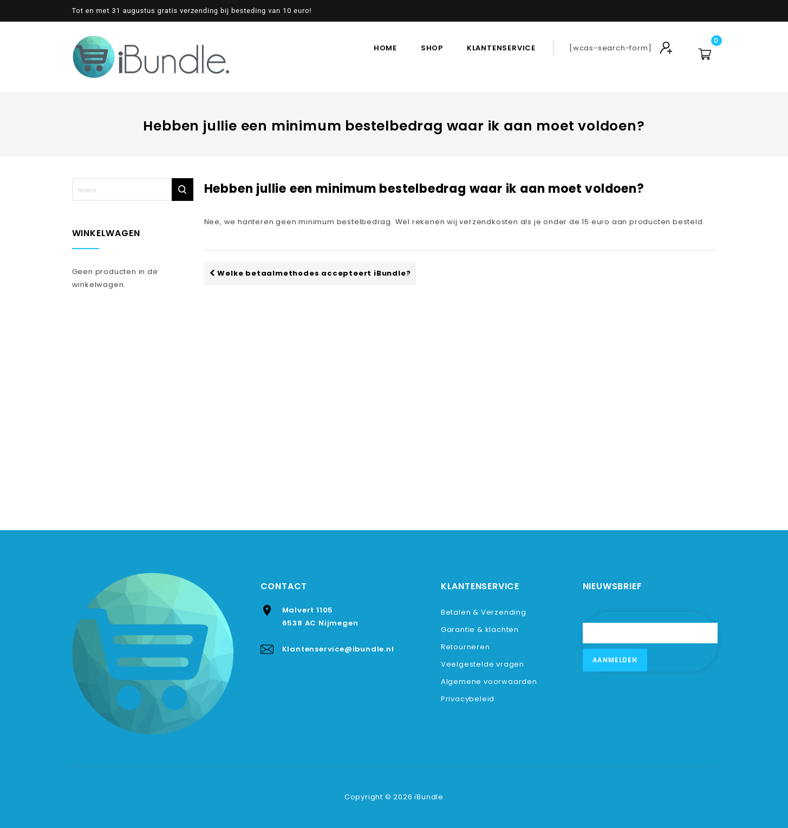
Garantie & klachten (480, 629)
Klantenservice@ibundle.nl (338, 649)
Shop (432, 48)
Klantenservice (501, 48)
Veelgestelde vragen (482, 664)
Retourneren (465, 647)
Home (385, 48)
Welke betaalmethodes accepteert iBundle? (310, 273)
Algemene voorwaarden (489, 681)
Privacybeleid (467, 699)
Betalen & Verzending (483, 612)
